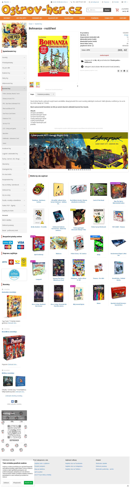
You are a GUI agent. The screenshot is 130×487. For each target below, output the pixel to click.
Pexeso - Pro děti (98, 278)
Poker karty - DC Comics (78, 253)
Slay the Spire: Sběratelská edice (118, 202)
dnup (98, 254)
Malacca (58, 253)
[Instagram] (14, 431)
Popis (32, 94)
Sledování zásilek (101, 463)
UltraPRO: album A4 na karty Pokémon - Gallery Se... (59, 202)
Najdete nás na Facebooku (73, 463)
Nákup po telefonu (39, 469)
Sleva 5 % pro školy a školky (42, 475)
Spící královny (38, 254)
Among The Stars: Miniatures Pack (58, 279)
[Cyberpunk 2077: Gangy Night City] (78, 152)
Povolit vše (28, 483)
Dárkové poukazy (101, 466)
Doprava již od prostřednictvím (103, 61)
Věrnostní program (39, 466)
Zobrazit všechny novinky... (14, 396)
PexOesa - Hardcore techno (38, 201)
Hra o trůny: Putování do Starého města (59, 305)
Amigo (126, 35)
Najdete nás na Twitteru (72, 469)
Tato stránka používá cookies (15, 463)
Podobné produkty (44, 94)
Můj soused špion (78, 304)
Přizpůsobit (17, 483)
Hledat (107, 10)
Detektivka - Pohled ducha (118, 279)
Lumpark (39, 279)
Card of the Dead (98, 200)
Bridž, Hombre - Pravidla (39, 227)
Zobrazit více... (12, 323)
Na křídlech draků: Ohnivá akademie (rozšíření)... (78, 201)
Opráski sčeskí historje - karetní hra (119, 304)
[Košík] (121, 10)
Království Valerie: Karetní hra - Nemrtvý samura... (59, 228)
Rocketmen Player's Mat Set (118, 254)
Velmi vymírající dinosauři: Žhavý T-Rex (78, 229)
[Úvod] (42, 10)
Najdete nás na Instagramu (73, 466)
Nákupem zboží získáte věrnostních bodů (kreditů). (102, 67)
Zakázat (6, 483)
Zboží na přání (37, 472)
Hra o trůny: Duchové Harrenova (39, 305)
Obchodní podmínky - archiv (105, 469)
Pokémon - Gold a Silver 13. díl (78, 279)
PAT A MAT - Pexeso (118, 227)
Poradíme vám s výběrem (41, 463)
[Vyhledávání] (95, 10)
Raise (98, 303)
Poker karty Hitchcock (98, 227)
